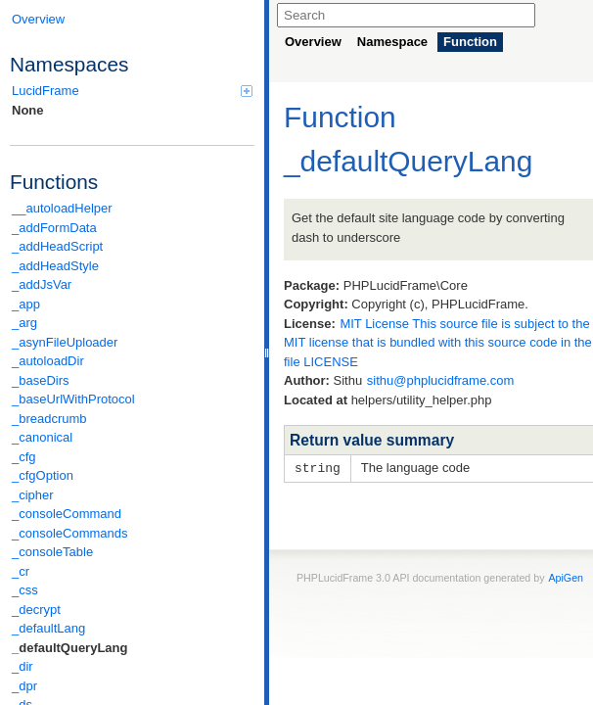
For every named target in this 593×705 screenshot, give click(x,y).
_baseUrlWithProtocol (73, 399)
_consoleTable (52, 551)
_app (26, 304)
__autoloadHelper (62, 208)
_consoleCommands (70, 533)
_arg (24, 322)
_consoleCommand (66, 513)
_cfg (24, 456)
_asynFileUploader (64, 342)
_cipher (33, 495)
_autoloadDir (48, 360)
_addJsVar (41, 284)
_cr (20, 571)
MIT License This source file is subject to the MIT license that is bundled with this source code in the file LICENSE (438, 342)
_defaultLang (48, 628)
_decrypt (36, 609)
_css (25, 590)
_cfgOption (42, 475)
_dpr (24, 686)
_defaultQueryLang (69, 647)
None (28, 110)
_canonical (42, 437)
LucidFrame (132, 90)
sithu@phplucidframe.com (440, 380)
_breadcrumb (49, 418)
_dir (22, 666)
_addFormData (54, 227)
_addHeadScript (57, 246)
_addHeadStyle (55, 265)
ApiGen (565, 577)
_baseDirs (40, 380)
